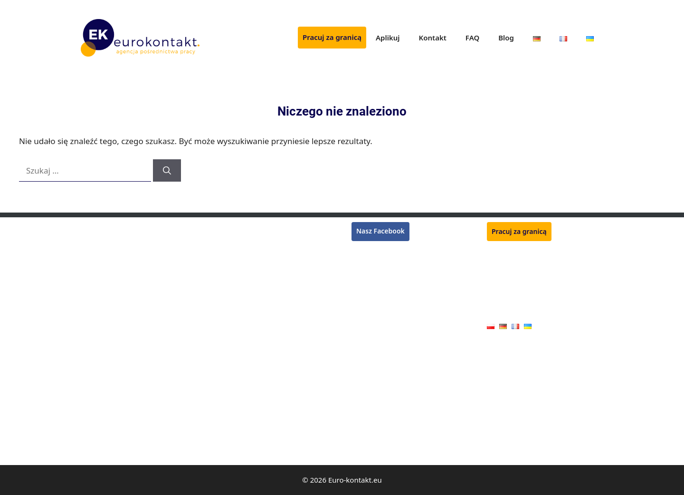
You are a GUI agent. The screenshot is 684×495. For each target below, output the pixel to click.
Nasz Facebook (380, 230)
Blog (506, 37)
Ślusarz (227, 309)
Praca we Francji (377, 262)
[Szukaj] (167, 170)
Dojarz (226, 406)
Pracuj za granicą (332, 37)
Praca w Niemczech (382, 251)
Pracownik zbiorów (110, 255)
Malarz (91, 433)
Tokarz (226, 323)
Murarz (92, 268)
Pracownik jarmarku (247, 420)
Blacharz (94, 406)
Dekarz (92, 323)
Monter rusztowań (109, 227)
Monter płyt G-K (105, 420)
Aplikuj (388, 37)
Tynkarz (93, 282)
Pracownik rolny (241, 392)
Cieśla (90, 378)
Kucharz (228, 282)
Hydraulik (96, 365)
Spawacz (94, 241)
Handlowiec (234, 433)
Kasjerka (94, 296)
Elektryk (93, 447)
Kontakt (432, 37)
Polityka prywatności (519, 296)
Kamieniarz (233, 447)
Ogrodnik (231, 255)
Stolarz (91, 392)
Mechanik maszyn (244, 351)
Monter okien (237, 378)
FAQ (472, 37)
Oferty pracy (506, 311)
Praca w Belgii (373, 274)
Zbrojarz (229, 296)
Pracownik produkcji (247, 365)
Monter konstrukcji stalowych (262, 268)
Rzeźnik (227, 227)
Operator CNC (102, 351)
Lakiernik (95, 309)
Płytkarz (228, 241)
